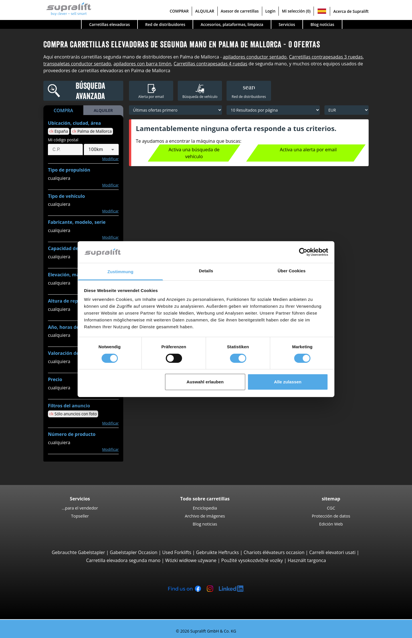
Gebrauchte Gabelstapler (78, 552)
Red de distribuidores (165, 24)
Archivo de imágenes (205, 516)
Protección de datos (331, 516)
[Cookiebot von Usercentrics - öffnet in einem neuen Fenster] (303, 252)
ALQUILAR (204, 11)
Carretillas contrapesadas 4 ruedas (210, 64)
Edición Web (331, 524)
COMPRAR (179, 11)
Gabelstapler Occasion (133, 552)
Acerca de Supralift (351, 11)
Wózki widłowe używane (190, 560)
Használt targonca (307, 560)
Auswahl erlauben (205, 381)
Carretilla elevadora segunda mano (123, 560)
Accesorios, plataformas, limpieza (232, 24)
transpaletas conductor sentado (77, 64)
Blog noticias (322, 24)
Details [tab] (206, 270)
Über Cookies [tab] (292, 270)
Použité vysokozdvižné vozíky (252, 560)
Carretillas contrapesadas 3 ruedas (326, 57)
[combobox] (101, 149)
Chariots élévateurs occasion (274, 552)
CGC (331, 508)
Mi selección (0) (296, 11)
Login (270, 11)
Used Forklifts (176, 552)
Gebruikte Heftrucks (217, 552)
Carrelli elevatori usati (332, 552)
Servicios (287, 24)
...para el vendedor (80, 508)
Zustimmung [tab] (121, 271)
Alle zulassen (287, 381)
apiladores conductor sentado (254, 57)
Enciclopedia (205, 508)
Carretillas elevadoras (109, 24)
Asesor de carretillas (240, 11)
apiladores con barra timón (142, 64)
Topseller (80, 516)
